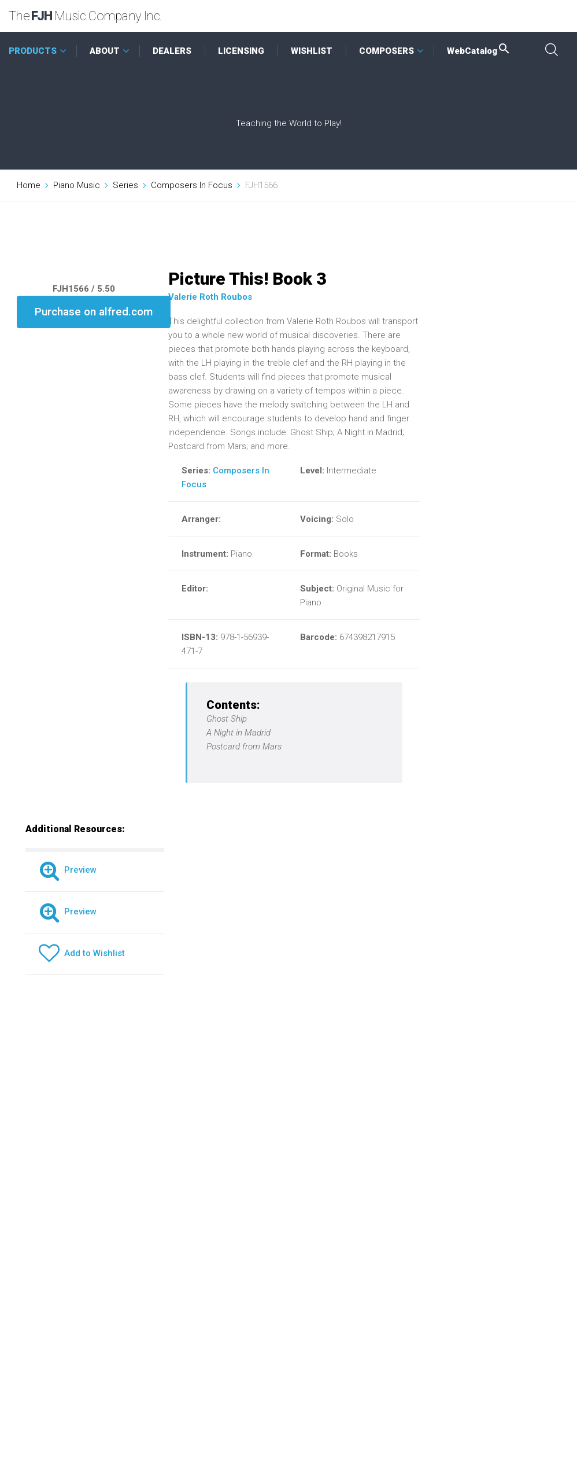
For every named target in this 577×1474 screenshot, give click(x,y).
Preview (68, 870)
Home (28, 185)
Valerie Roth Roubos (210, 297)
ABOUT (105, 51)
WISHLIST (311, 51)
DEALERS (172, 51)
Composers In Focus (191, 185)
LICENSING (241, 51)
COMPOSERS (386, 51)
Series (125, 185)
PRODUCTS (33, 51)
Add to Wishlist (82, 953)
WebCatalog (479, 51)
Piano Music (76, 185)
